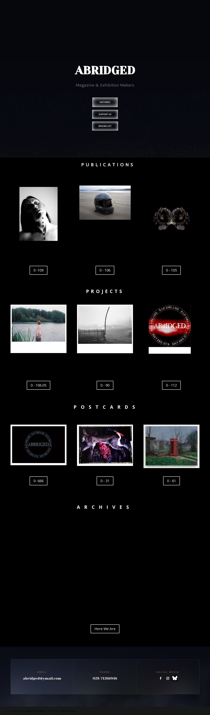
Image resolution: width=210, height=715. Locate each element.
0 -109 (38, 270)
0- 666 (38, 480)
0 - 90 (105, 385)
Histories (105, 102)
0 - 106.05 (38, 385)
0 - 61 (171, 480)
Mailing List (105, 126)
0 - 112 (171, 385)
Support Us (105, 114)
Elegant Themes (35, 711)
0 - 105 (171, 270)
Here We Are (105, 628)
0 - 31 (105, 480)
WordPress (68, 711)
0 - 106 (104, 270)
